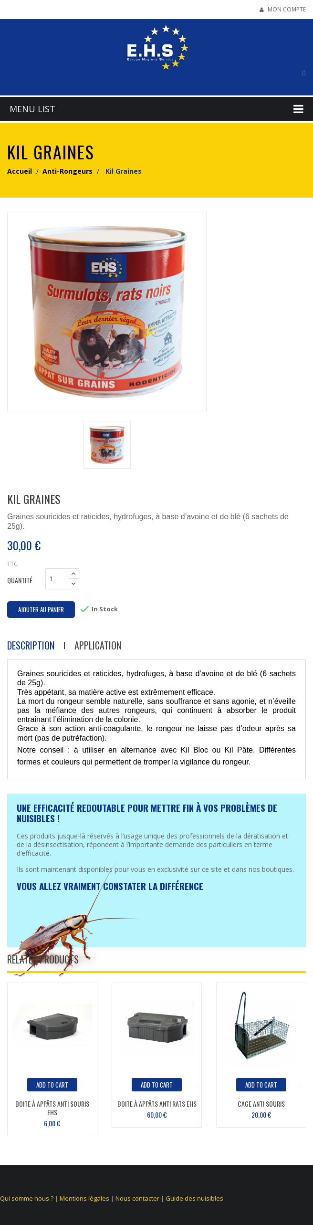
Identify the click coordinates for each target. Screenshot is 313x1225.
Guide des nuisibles (194, 1198)
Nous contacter (137, 1198)
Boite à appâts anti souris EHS (52, 1108)
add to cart (52, 1084)
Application (97, 645)
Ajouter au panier (41, 609)
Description (30, 645)
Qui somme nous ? (26, 1198)
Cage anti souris (261, 1104)
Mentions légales (84, 1198)
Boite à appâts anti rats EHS (157, 1104)
